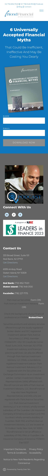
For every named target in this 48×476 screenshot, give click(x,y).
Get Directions (10, 262)
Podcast (39, 4)
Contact (27, 7)
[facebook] (14, 215)
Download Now (24, 142)
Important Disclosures (15, 449)
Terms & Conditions (16, 453)
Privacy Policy (36, 449)
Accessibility (35, 453)
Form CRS (36, 300)
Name (6, 116)
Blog (20, 7)
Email (6, 128)
